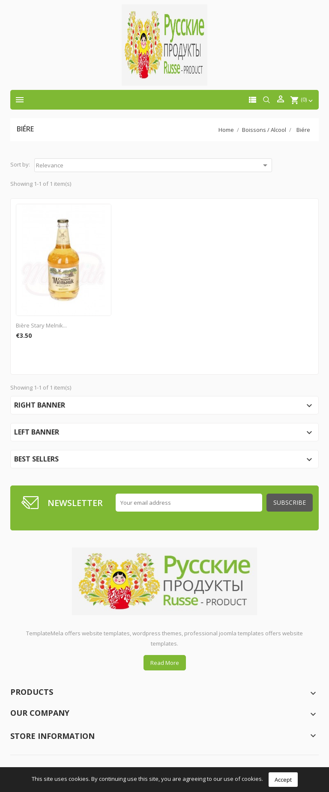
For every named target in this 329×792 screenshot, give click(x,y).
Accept (283, 779)
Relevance (153, 165)
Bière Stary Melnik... (41, 325)
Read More (164, 663)
